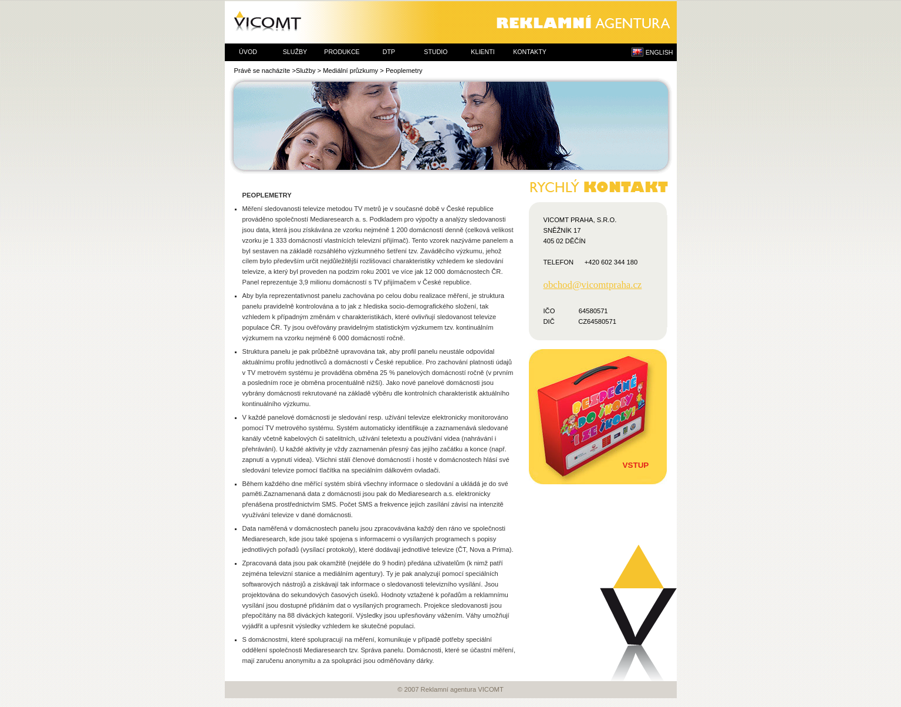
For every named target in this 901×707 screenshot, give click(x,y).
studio (435, 51)
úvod (248, 51)
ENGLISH (659, 52)
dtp (389, 51)
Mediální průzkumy (350, 70)
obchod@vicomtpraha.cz (593, 285)
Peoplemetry (404, 70)
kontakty (529, 51)
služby (295, 51)
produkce (341, 51)
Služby (306, 70)
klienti (482, 51)
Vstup (636, 465)
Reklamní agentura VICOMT (451, 22)
